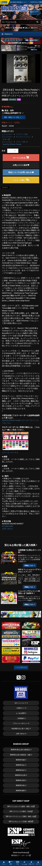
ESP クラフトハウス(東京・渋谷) (21, 811)
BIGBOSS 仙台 (20, 765)
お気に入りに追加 (21, 165)
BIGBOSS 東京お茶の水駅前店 (20, 750)
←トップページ (21, 667)
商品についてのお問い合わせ (21, 172)
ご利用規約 (20, 718)
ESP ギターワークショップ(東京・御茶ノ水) (21, 816)
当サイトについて (20, 703)
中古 (17, 863)
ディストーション (23, 137)
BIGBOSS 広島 (20, 785)
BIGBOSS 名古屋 (20, 775)
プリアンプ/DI (21, 134)
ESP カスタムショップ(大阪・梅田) (21, 821)
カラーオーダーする (10, 452)
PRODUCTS (7, 34)
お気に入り (27, 28)
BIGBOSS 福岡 (20, 790)
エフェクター (7, 134)
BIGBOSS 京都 (20, 780)
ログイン (34, 28)
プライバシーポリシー (20, 723)
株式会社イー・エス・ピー (21, 855)
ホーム (3, 863)
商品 (11, 863)
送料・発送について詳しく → (13, 117)
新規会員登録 (17, 28)
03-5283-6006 (7, 526)
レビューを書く (21, 179)
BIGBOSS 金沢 (20, 770)
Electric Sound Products (21, 852)
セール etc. (24, 863)
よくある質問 (20, 713)
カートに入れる (21, 157)
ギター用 (6, 139)
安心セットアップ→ (34, 12)
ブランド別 (20, 142)
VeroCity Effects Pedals (12, 144)
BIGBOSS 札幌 (20, 760)
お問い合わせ (7, 529)
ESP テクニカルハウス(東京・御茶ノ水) (21, 806)
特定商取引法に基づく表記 (20, 728)
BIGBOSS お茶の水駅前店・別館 (20, 755)
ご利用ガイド (8, 28)
